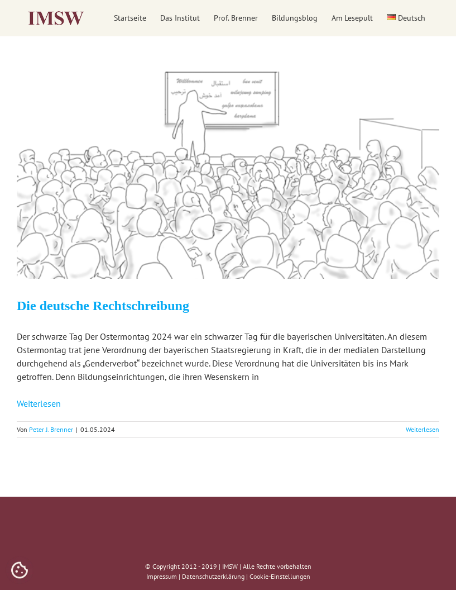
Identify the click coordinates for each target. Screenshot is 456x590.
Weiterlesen (39, 403)
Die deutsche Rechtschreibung (103, 305)
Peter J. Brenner (51, 429)
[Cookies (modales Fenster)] (19, 571)
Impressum (161, 576)
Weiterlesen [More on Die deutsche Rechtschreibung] (422, 429)
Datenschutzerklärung (213, 576)
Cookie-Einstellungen (279, 576)
